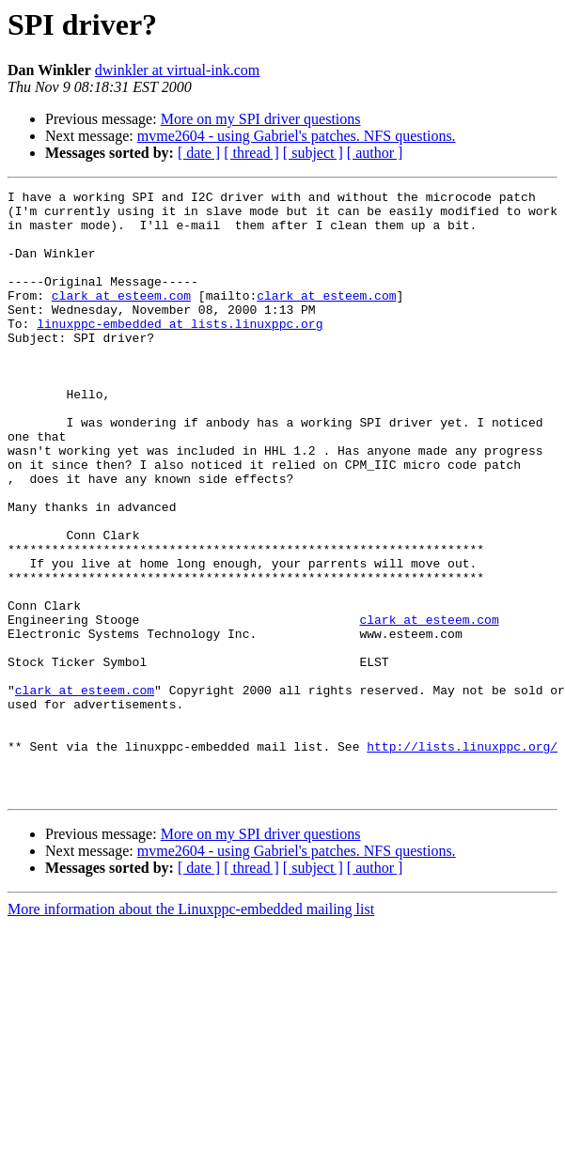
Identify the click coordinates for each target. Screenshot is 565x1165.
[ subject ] (313, 153)
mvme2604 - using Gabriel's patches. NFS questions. (296, 136)
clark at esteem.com (121, 317)
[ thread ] (251, 153)
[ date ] (199, 153)
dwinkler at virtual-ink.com (177, 70)
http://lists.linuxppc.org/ (462, 858)
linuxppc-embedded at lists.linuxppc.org (179, 351)
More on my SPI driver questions (261, 119)
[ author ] (375, 153)
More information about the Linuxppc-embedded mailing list (191, 1030)
